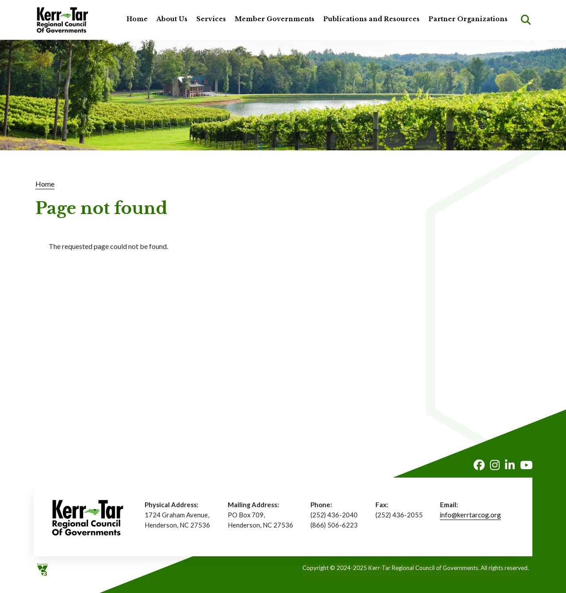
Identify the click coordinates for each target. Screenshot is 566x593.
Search (525, 20)
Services (211, 19)
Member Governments (274, 19)
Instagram (495, 465)
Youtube (526, 465)
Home (137, 19)
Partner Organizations (468, 19)
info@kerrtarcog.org (470, 515)
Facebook (479, 465)
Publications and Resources (371, 19)
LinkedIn (510, 465)
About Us (172, 19)
